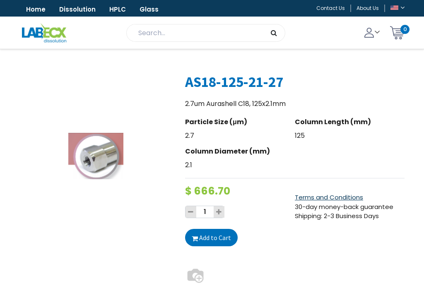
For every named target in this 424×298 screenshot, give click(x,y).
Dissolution (77, 9)
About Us (368, 8)
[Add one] (219, 212)
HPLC (117, 9)
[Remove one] (191, 212)
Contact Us (330, 8)
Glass (149, 9)
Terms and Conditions (329, 197)
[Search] (273, 32)
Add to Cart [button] (211, 237)
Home (36, 9)
